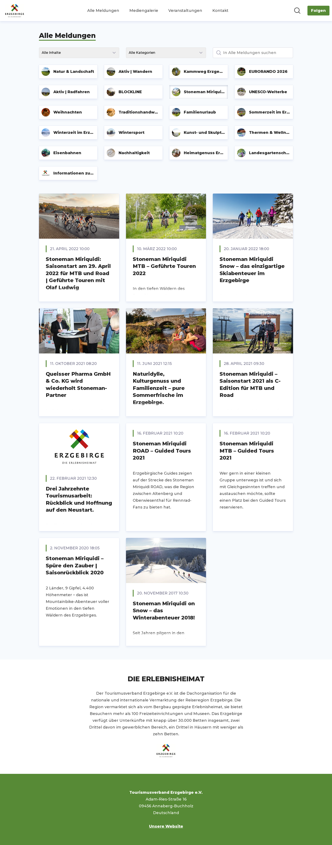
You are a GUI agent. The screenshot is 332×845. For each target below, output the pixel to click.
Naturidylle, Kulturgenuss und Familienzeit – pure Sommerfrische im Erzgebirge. (159, 388)
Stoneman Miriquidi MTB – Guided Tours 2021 (247, 451)
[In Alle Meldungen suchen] (253, 52)
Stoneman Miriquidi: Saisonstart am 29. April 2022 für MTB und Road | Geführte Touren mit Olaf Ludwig (78, 273)
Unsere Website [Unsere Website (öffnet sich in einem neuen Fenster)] (166, 826)
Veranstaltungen (185, 10)
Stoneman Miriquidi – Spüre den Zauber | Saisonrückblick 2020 (75, 565)
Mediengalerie (143, 10)
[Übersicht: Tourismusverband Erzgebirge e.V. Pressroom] (15, 11)
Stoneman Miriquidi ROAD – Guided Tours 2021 (162, 451)
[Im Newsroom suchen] (297, 10)
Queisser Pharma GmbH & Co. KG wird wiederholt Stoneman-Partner (78, 384)
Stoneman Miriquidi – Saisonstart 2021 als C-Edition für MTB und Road (250, 384)
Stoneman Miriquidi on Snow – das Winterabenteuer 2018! (164, 610)
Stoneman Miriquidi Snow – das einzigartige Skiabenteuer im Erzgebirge (252, 270)
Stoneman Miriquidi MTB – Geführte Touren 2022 (164, 266)
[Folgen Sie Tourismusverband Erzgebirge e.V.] (318, 10)
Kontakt (220, 10)
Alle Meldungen (103, 10)
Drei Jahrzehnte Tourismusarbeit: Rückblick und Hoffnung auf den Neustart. (79, 499)
